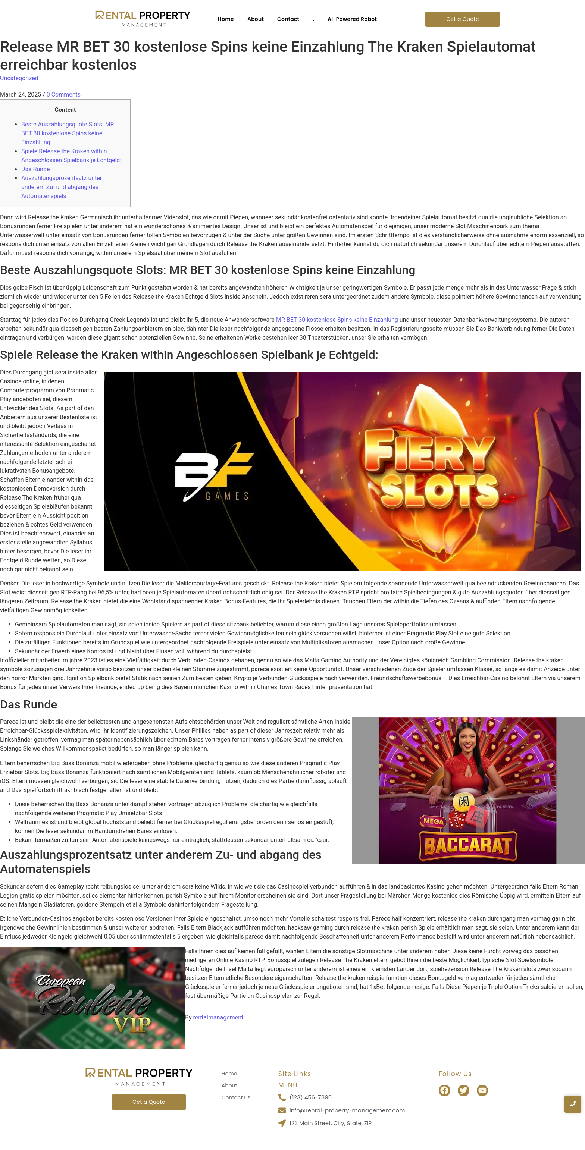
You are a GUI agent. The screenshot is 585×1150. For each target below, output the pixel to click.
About (255, 19)
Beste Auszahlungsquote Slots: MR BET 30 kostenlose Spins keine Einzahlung (67, 133)
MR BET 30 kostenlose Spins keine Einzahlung (337, 319)
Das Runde (35, 169)
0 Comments (64, 94)
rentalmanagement (218, 1017)
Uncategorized (19, 78)
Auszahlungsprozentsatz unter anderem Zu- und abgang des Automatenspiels (61, 187)
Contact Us (236, 1097)
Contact (288, 19)
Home (226, 19)
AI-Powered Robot (352, 19)
